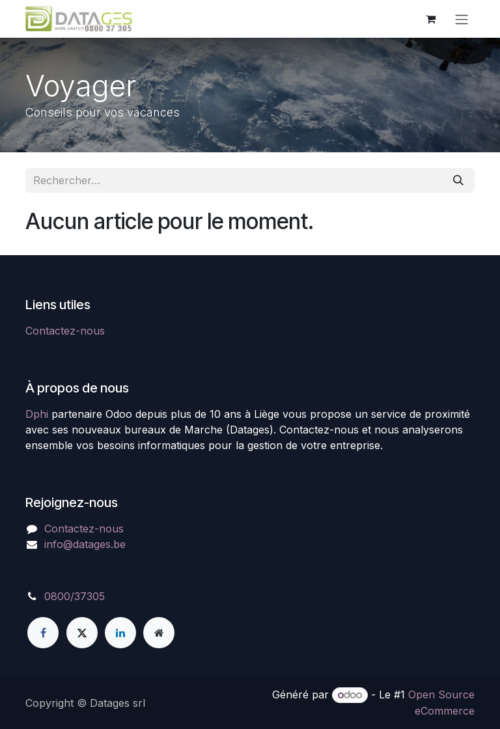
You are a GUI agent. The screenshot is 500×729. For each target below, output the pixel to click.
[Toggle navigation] (462, 19)
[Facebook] (43, 632)
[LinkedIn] (120, 632)
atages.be (102, 544)
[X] (82, 632)
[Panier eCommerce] (430, 19)
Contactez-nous (65, 330)
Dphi (36, 413)
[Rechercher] (458, 180)
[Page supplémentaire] (158, 632)
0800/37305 (74, 596)
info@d (61, 544)
